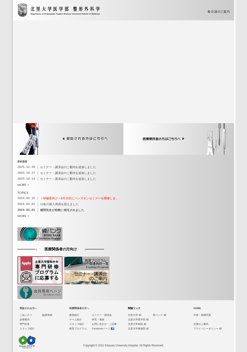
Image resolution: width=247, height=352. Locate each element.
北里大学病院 (135, 324)
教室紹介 (74, 315)
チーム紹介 (75, 319)
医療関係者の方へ (79, 308)
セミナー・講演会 (102, 315)
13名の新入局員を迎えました (59, 204)
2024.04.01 (26, 204)
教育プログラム (78, 328)
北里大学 (133, 315)
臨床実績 (47, 315)
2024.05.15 (26, 198)
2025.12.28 (26, 167)
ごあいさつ (26, 315)
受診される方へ (28, 308)
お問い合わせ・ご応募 (104, 324)
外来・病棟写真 (202, 315)
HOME (197, 308)
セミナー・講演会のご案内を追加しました (68, 167)
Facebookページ (101, 328)
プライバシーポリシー (205, 328)
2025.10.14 (26, 179)
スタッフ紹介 (27, 328)
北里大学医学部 (136, 319)
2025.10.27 (26, 173)
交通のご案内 (200, 324)
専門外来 (25, 324)
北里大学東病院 (136, 328)
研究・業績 (98, 319)
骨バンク (158, 315)
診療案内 (25, 319)
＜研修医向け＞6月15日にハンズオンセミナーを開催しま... (79, 198)
